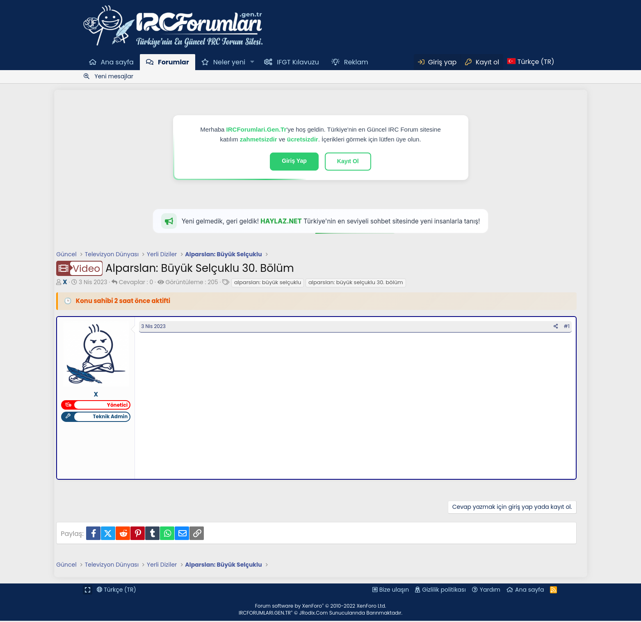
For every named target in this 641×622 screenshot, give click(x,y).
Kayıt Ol (348, 161)
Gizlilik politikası (444, 591)
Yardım (490, 591)
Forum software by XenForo (320, 607)
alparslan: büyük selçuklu (265, 282)
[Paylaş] (558, 328)
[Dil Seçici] (530, 62)
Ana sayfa (117, 62)
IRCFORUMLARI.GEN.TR (320, 614)
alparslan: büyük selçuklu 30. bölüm (353, 282)
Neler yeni (229, 62)
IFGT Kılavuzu (298, 62)
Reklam (356, 62)
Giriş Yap (294, 160)
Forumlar (173, 62)
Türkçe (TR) (116, 591)
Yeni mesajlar (114, 76)
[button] (252, 62)
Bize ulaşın (394, 591)
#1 (569, 327)
